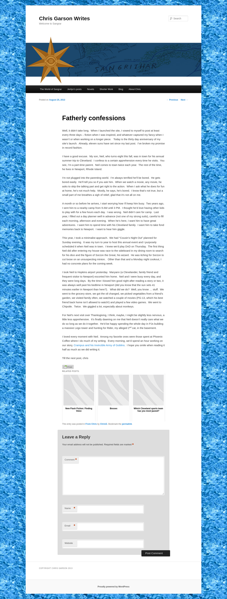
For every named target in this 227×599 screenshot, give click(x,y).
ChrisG (103, 424)
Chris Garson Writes (64, 18)
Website (69, 543)
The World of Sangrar (51, 89)
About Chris (135, 89)
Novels (90, 89)
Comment (71, 459)
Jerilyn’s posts (74, 89)
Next (184, 100)
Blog (121, 89)
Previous (172, 100)
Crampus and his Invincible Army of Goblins (99, 345)
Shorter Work (106, 89)
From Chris (91, 424)
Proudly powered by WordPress (113, 586)
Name (70, 508)
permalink (127, 424)
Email (70, 525)
